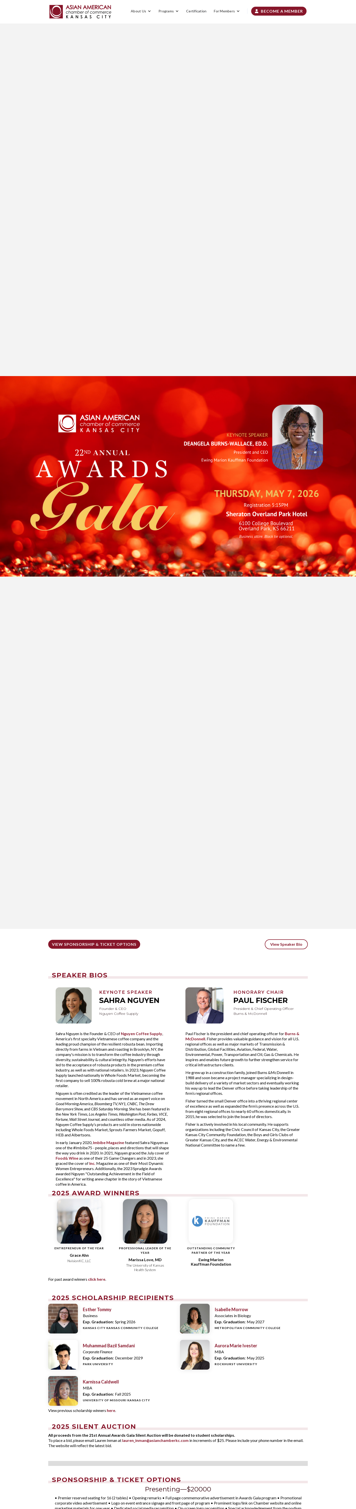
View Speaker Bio (286, 944)
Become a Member (279, 11)
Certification (196, 11)
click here (96, 1279)
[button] (141, 11)
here (111, 1410)
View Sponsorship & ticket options (94, 944)
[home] (80, 12)
